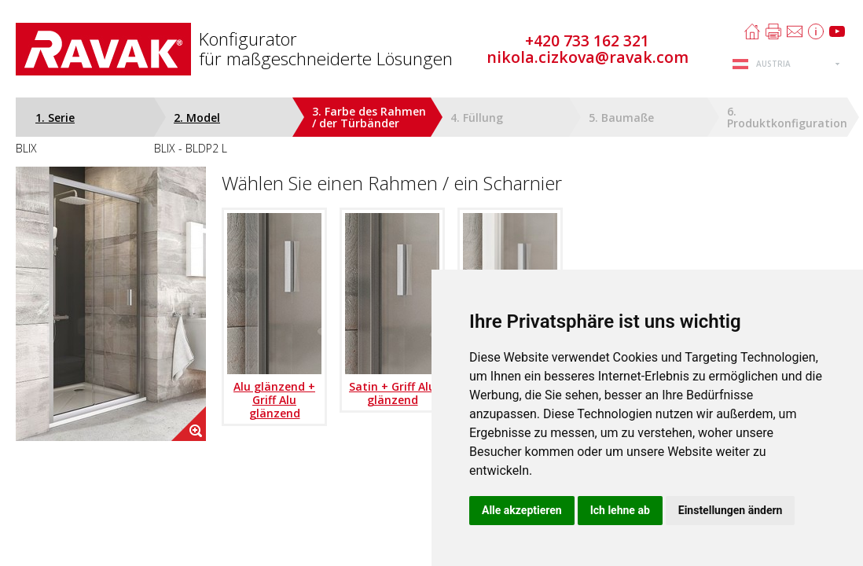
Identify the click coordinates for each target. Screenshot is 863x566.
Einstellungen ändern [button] (730, 510)
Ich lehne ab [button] (620, 510)
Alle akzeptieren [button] (522, 510)
